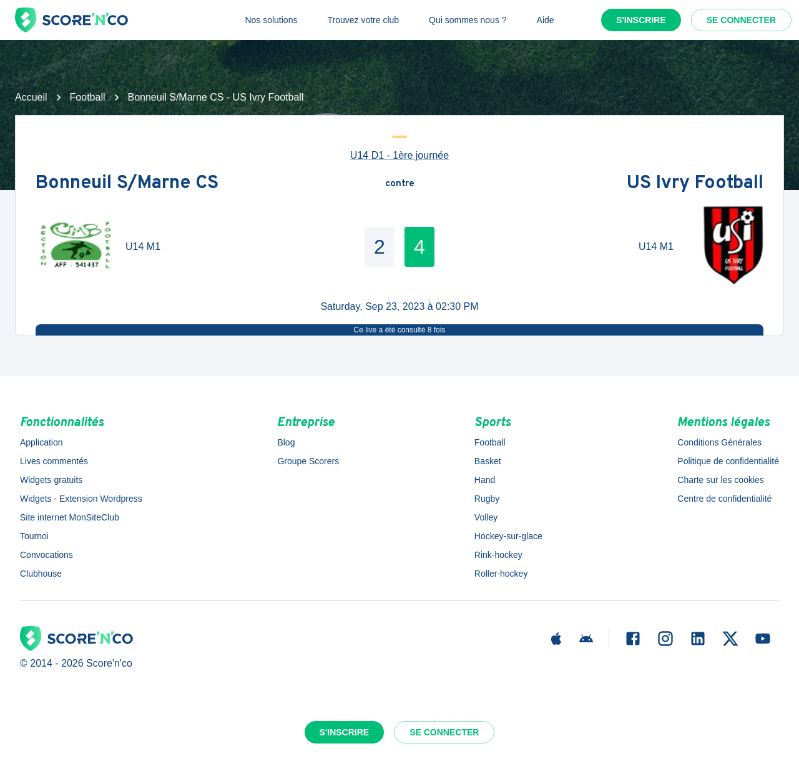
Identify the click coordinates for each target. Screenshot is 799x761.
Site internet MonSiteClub (69, 517)
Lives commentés (54, 461)
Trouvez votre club (363, 20)
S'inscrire (641, 20)
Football (87, 97)
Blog (286, 442)
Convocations (46, 555)
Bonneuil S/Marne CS (127, 184)
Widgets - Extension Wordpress (81, 499)
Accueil (31, 97)
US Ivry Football (695, 184)
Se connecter (741, 20)
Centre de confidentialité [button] (724, 499)
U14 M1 (142, 246)
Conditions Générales (719, 442)
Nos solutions (271, 20)
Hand (484, 480)
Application (41, 442)
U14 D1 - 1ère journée (399, 155)
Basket (487, 461)
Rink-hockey (498, 555)
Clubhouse (41, 574)
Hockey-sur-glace (508, 536)
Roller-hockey (501, 574)
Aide (545, 20)
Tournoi (34, 536)
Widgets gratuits (51, 480)
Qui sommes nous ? (468, 20)
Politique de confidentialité (728, 461)
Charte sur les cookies (720, 480)
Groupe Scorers (308, 461)
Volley (486, 517)
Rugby (486, 499)
